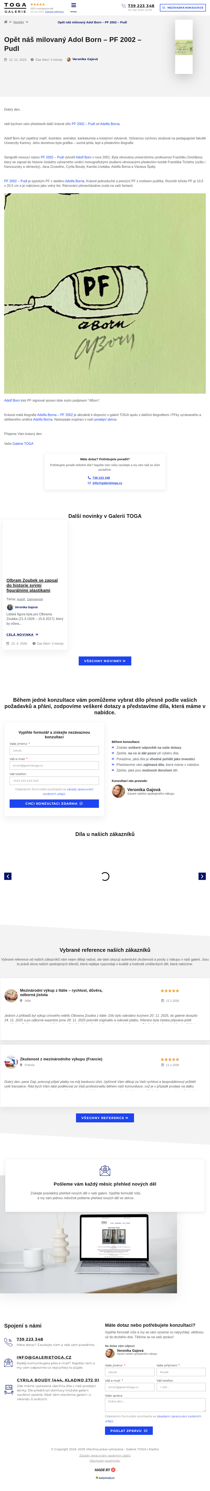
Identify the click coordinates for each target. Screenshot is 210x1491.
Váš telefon (18, 774)
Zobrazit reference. (54, 11)
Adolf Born (83, 157)
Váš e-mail (18, 759)
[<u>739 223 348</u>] (8, 1342)
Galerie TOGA (23, 443)
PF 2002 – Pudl (83, 124)
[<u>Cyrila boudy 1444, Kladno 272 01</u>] (9, 1389)
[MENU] (73, 5)
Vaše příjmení (167, 1365)
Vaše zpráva (113, 1395)
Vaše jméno (19, 744)
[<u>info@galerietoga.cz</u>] (8, 1362)
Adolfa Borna (110, 124)
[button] (7, 876)
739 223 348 (141, 6)
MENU (74, 12)
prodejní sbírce (105, 419)
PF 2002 (66, 415)
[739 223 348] (124, 6)
